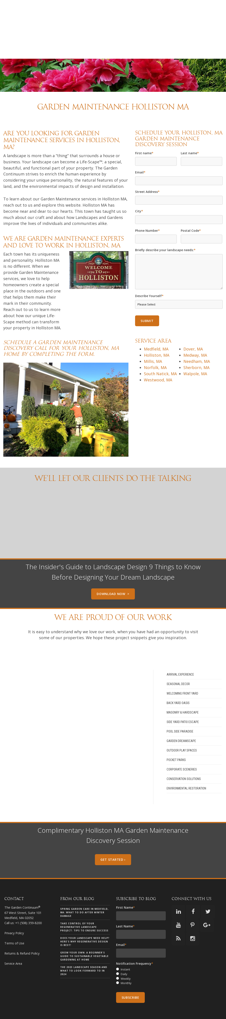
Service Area (13, 947)
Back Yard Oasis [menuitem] (178, 687)
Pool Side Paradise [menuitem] (180, 715)
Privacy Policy (14, 917)
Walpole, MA (195, 357)
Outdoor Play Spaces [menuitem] (182, 734)
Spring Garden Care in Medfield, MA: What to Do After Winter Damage (84, 896)
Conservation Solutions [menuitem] (184, 763)
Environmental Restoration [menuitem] (186, 772)
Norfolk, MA (155, 351)
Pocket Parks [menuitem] (176, 744)
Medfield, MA (156, 332)
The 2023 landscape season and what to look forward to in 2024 (83, 955)
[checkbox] (141, 960)
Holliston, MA (156, 339)
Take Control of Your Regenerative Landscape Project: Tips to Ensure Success (84, 911)
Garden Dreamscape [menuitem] (181, 725)
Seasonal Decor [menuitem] (178, 668)
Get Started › (113, 843)
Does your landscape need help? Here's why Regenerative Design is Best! (84, 926)
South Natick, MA (160, 357)
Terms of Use (14, 927)
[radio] (141, 953)
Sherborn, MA (196, 351)
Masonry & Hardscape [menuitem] (183, 696)
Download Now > (113, 578)
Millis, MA (153, 345)
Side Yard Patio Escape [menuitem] (183, 706)
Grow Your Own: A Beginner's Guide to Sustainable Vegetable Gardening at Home (84, 940)
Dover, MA (193, 332)
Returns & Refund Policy (22, 937)
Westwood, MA (158, 363)
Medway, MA (195, 339)
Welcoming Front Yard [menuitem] (182, 677)
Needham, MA (196, 345)
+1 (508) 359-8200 (28, 907)
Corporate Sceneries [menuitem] (182, 753)
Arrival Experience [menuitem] (180, 658)
